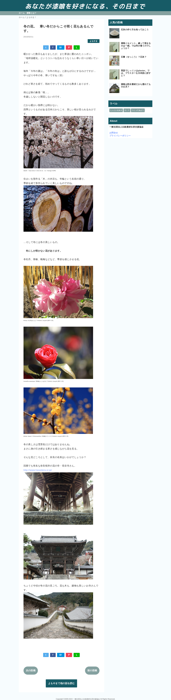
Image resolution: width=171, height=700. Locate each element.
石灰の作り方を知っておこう (135, 29)
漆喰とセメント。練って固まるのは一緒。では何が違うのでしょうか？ (136, 45)
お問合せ (113, 133)
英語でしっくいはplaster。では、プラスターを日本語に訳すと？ (136, 73)
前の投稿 (92, 670)
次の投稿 (30, 670)
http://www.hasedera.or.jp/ (38, 470)
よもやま (94, 41)
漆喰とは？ (32, 13)
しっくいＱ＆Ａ (116, 110)
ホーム (22, 13)
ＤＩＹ (127, 110)
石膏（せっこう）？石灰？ (134, 57)
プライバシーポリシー (120, 135)
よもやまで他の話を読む (61, 683)
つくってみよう (138, 110)
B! (60, 47)
